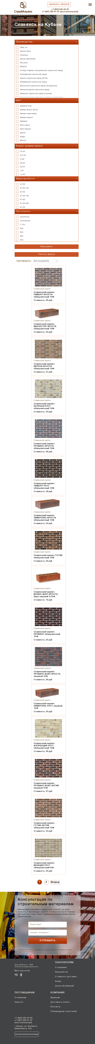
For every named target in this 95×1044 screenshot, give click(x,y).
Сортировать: (24, 261)
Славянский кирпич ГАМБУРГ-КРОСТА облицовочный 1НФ (44, 294)
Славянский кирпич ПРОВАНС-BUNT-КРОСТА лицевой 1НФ (47, 674)
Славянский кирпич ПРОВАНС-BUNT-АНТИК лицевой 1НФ (46, 785)
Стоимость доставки (66, 977)
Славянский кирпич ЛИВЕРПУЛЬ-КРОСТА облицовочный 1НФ (45, 518)
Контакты (55, 1007)
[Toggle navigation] (90, 4)
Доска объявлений (64, 986)
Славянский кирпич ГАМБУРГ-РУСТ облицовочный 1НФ (44, 486)
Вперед (55, 882)
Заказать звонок (59, 4)
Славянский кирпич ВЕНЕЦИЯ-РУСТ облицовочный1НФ (44, 865)
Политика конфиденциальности (27, 966)
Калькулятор (61, 972)
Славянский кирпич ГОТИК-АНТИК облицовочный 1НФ (44, 825)
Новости (19, 1002)
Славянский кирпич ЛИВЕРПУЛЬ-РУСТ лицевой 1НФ (48, 706)
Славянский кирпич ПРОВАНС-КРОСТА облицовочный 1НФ (44, 446)
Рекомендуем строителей (64, 1011)
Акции (58, 981)
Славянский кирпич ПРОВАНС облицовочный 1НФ (47, 634)
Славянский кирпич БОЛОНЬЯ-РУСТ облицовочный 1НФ (44, 406)
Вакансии (55, 998)
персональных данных (26, 951)
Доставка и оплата (60, 1002)
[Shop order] (45, 261)
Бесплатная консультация (26, 1034)
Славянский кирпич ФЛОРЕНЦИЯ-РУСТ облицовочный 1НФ (44, 746)
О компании (61, 967)
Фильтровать (46, 247)
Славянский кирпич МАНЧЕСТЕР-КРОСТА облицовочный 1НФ (45, 326)
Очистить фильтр (46, 254)
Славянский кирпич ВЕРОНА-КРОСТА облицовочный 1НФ (44, 366)
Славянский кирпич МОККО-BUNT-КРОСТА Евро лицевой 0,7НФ (46, 594)
